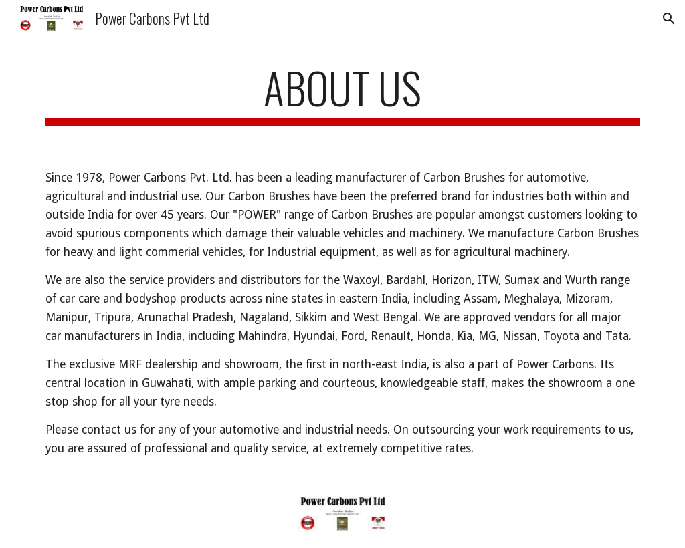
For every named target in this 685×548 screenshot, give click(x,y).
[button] (669, 19)
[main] (343, 94)
